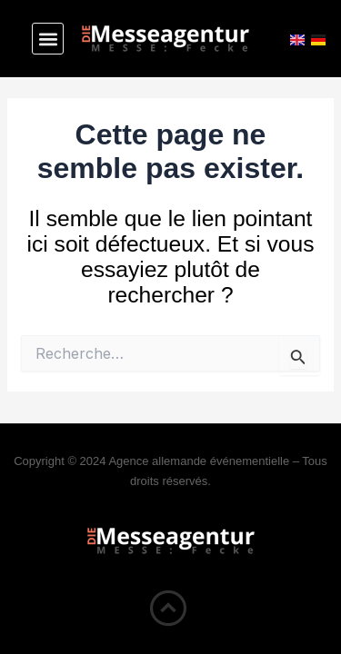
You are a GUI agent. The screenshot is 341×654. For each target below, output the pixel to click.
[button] (48, 38)
